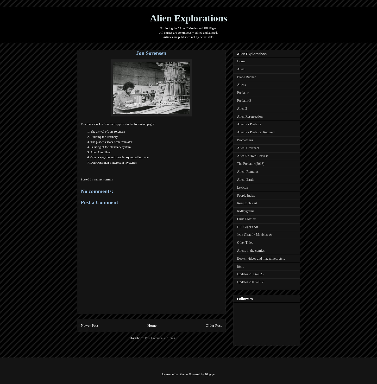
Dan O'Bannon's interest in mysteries (113, 162)
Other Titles (245, 242)
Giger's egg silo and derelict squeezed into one (119, 157)
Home (152, 325)
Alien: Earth (245, 179)
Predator (242, 93)
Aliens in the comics (251, 250)
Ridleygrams (245, 211)
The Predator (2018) (250, 164)
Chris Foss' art (246, 219)
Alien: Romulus (247, 171)
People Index (246, 195)
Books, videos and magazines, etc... (261, 258)
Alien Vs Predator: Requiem (256, 132)
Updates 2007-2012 (250, 282)
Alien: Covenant (248, 148)
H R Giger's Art (247, 227)
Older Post (214, 325)
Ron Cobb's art (247, 203)
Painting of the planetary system (110, 147)
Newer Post (89, 325)
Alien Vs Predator (249, 124)
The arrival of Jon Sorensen (107, 131)
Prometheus (245, 140)
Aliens (241, 85)
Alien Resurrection (250, 116)
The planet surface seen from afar (111, 142)
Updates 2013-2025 (250, 274)
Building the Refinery (104, 137)
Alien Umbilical (100, 152)
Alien (241, 69)
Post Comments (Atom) (160, 338)
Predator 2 (244, 100)
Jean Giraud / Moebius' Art (255, 235)
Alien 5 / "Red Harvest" (253, 156)
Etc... (240, 266)
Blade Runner (246, 77)
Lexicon (242, 187)
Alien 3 (242, 108)
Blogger (210, 374)
